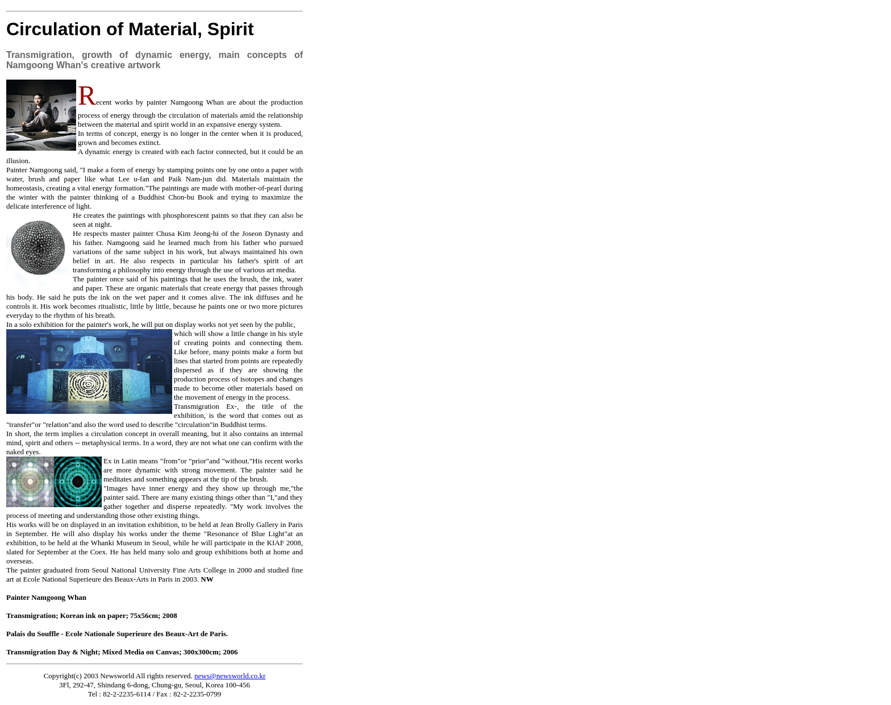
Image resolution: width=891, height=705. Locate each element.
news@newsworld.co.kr (229, 675)
